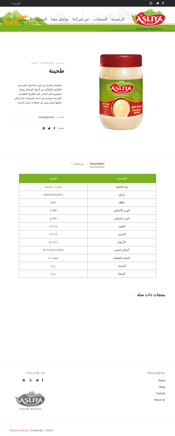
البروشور (25, 19)
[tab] (97, 164)
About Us (159, 399)
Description (97, 163)
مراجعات (77, 163)
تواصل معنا (59, 19)
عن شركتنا (80, 19)
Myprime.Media (19, 430)
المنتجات (100, 19)
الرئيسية (117, 19)
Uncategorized (47, 63)
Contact (160, 393)
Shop (162, 387)
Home (161, 380)
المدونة (41, 19)
